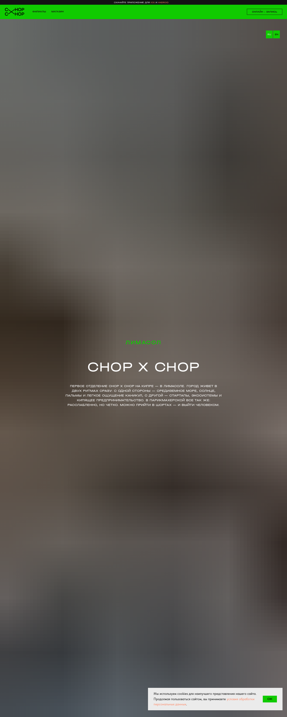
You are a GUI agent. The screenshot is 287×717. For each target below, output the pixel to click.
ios (153, 2)
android (163, 2)
